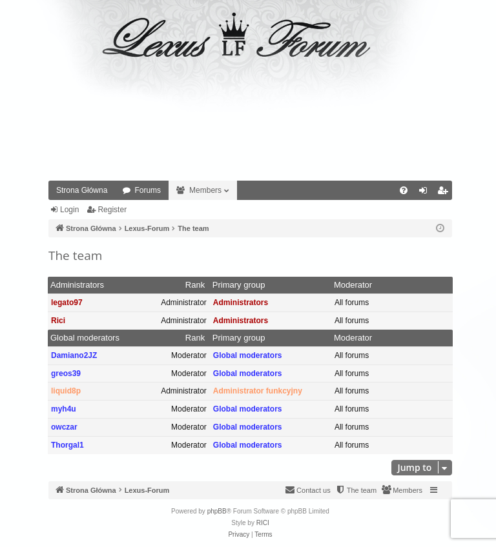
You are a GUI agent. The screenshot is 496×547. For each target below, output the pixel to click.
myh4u (63, 408)
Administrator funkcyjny (257, 390)
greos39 (66, 373)
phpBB (217, 511)
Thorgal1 (67, 445)
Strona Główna (81, 190)
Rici (58, 320)
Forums (147, 190)
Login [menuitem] (426, 193)
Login (69, 209)
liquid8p (66, 390)
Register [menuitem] (445, 193)
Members (205, 190)
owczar (64, 427)
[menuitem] (403, 190)
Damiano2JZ (74, 355)
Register (112, 209)
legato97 (67, 302)
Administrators (77, 285)
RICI (262, 522)
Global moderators (84, 338)
